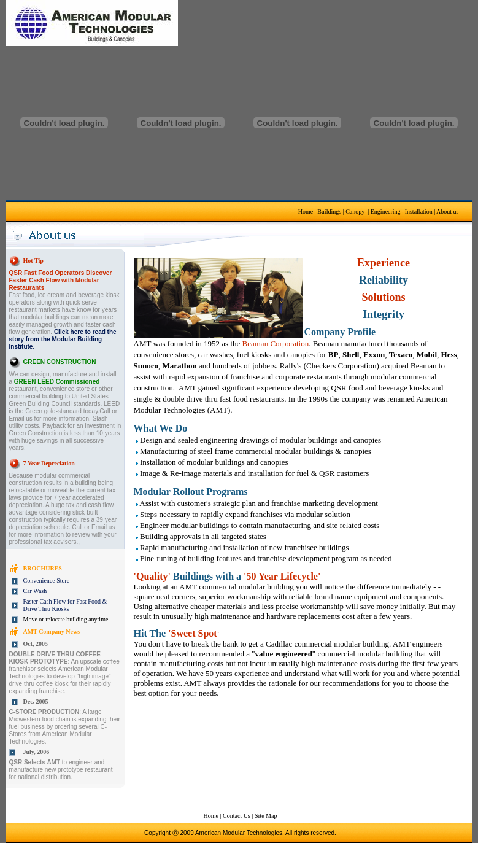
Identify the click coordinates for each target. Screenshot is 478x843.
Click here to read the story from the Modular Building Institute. (63, 339)
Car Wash (35, 591)
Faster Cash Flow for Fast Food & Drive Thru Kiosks (65, 605)
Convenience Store (46, 580)
